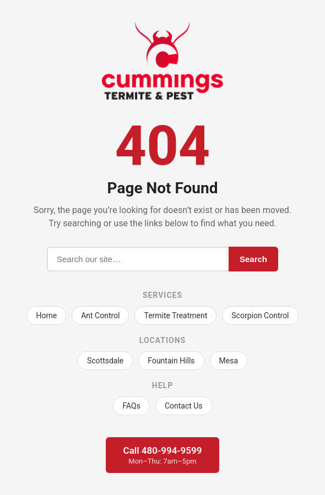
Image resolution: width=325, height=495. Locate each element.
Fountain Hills (171, 360)
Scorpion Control (260, 315)
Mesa (229, 360)
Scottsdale (105, 360)
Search (253, 259)
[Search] (138, 259)
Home (46, 315)
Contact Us (184, 405)
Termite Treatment (175, 315)
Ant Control (100, 315)
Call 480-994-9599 (162, 455)
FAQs (131, 405)
